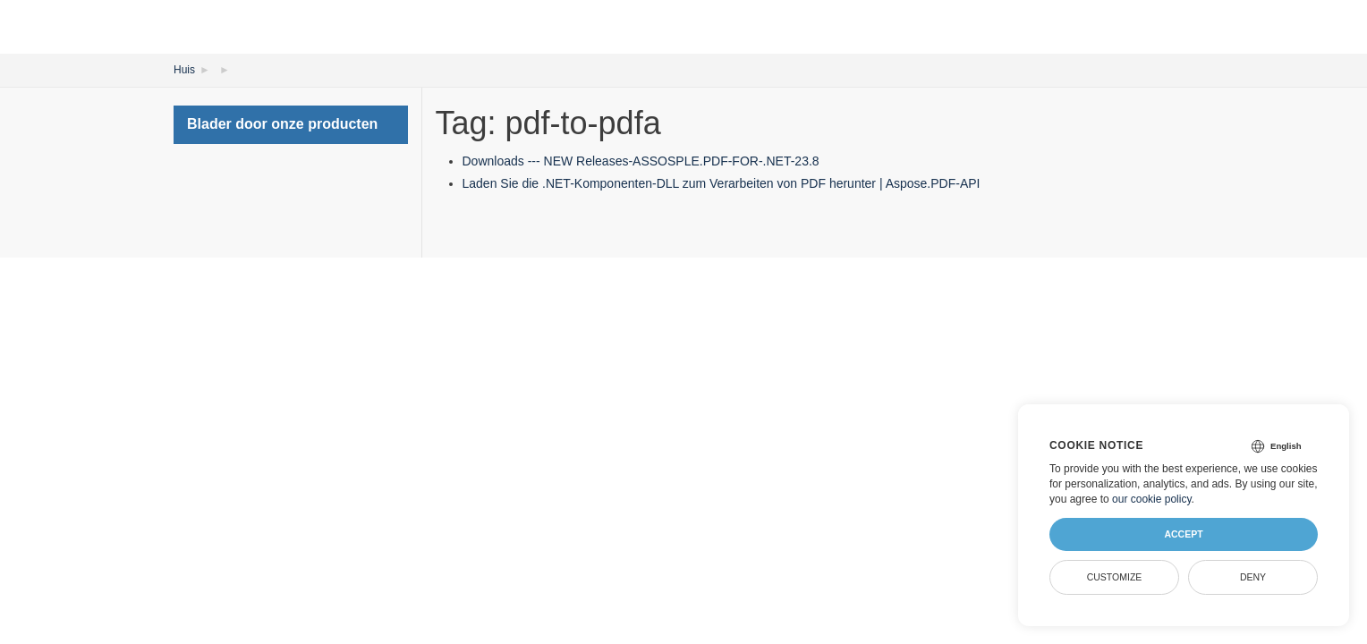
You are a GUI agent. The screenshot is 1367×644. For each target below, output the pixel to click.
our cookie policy (1152, 499)
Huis (184, 70)
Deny (1253, 577)
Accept (1183, 534)
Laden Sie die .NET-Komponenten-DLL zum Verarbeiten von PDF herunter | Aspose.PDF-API (722, 183)
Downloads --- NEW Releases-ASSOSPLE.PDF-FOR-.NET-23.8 (641, 161)
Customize (1114, 577)
